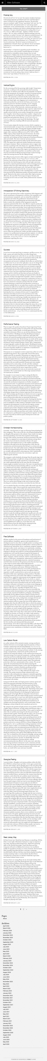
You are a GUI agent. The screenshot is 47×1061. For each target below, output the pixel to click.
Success (7, 250)
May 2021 (6, 1014)
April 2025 (6, 954)
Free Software (9, 536)
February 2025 (7, 958)
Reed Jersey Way (10, 837)
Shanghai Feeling (10, 759)
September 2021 (8, 1005)
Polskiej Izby (8, 15)
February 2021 (7, 1021)
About (5, 918)
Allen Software (13, 2)
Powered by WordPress (18, 1059)
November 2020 (8, 1028)
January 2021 (7, 1023)
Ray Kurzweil (35, 646)
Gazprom (11, 805)
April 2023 (6, 986)
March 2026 (6, 928)
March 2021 (6, 1018)
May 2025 (6, 951)
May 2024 (6, 979)
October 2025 (7, 940)
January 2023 (7, 993)
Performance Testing (11, 324)
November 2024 (8, 965)
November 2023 (8, 981)
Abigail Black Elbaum (23, 311)
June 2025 (6, 949)
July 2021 (6, 1009)
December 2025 (8, 935)
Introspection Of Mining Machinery (16, 191)
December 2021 (8, 998)
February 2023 (7, 991)
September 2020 (8, 1032)
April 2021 (6, 1016)
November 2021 (8, 1000)
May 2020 (6, 1042)
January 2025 (7, 961)
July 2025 (6, 947)
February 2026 (7, 930)
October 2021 (7, 1002)
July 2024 (6, 974)
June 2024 (6, 977)
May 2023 (6, 984)
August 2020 (7, 1035)
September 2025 (8, 942)
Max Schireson (16, 670)
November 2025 (8, 937)
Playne (33, 1059)
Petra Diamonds (14, 223)
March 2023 (6, 988)
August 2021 (7, 1007)
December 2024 (8, 963)
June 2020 (6, 1039)
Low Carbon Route (10, 640)
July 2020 (6, 1037)
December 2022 (8, 995)
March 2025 (6, 956)
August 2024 (7, 972)
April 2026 (6, 926)
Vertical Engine (9, 85)
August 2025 (7, 944)
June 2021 (6, 1012)
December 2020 (8, 1025)
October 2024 (7, 967)
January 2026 (7, 933)
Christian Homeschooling (13, 428)
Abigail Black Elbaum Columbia (26, 158)
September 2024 (8, 970)
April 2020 (6, 1044)
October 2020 (7, 1030)
